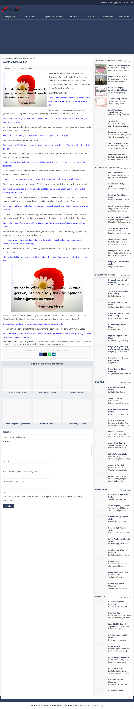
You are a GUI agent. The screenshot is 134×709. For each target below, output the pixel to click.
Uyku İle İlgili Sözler (47, 392)
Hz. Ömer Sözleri (115, 668)
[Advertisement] (67, 37)
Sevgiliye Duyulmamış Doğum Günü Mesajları (118, 347)
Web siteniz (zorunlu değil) (14, 482)
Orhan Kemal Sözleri (117, 476)
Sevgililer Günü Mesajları (119, 65)
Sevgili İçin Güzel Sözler (118, 206)
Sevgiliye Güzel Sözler (117, 76)
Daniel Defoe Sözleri (117, 465)
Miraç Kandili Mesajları (118, 657)
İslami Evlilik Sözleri (117, 624)
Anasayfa (6, 58)
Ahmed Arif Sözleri (116, 443)
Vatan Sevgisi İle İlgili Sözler (17, 423)
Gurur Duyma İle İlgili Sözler (23, 341)
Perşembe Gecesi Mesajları (115, 692)
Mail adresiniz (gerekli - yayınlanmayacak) (20, 472)
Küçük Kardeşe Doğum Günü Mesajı (118, 359)
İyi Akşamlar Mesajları (118, 132)
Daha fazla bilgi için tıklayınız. (90, 705)
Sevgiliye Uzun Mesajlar (118, 239)
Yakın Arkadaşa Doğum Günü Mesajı (118, 292)
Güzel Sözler (16, 58)
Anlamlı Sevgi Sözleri (117, 98)
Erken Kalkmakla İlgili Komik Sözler (118, 573)
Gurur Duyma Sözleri (45, 341)
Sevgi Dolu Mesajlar (117, 154)
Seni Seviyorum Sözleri (118, 143)
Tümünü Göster (125, 61)
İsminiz (6, 461)
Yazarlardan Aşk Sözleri (118, 228)
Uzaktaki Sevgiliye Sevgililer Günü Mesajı (118, 88)
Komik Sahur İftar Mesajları (116, 551)
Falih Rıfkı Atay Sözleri (118, 454)
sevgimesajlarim (26, 68)
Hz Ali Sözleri (114, 646)
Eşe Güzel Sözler (115, 172)
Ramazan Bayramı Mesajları (116, 603)
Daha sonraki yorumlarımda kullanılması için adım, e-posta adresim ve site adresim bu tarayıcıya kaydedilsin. (43, 498)
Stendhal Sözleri (115, 432)
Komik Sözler (114, 561)
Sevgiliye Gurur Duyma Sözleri (51, 344)
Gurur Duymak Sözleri (65, 341)
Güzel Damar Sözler (17, 392)
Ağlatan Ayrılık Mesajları (119, 217)
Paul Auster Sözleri (116, 420)
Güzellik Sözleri (77, 392)
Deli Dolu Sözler (47, 423)
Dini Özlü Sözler (115, 613)
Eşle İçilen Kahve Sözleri (119, 250)
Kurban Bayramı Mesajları (115, 680)
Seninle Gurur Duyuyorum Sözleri (24, 344)
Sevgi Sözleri (113, 121)
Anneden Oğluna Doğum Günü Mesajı (119, 314)
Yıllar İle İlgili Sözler (77, 423)
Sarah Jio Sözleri (115, 398)
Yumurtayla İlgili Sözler (118, 505)
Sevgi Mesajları (115, 110)
